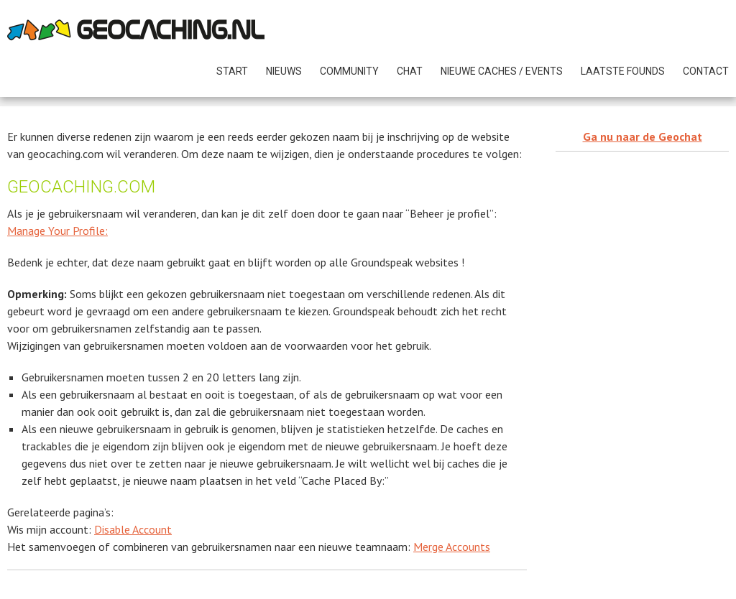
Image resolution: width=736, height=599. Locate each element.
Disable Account (133, 529)
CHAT (410, 71)
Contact (706, 71)
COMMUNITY (349, 71)
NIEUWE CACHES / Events (502, 71)
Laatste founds (623, 71)
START (232, 71)
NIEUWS (284, 71)
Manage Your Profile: (57, 230)
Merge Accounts (451, 546)
